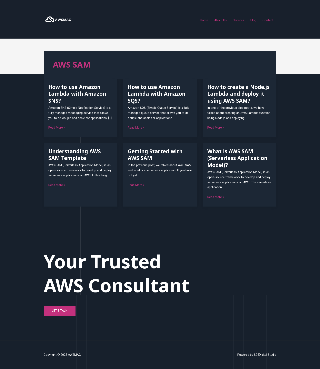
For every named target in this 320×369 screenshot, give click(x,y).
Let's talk (59, 310)
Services (238, 20)
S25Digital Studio (265, 355)
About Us (220, 20)
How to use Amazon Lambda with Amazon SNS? (77, 93)
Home (204, 20)
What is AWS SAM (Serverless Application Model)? (237, 158)
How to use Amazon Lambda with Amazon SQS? (157, 93)
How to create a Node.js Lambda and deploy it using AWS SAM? (238, 93)
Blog (253, 20)
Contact (267, 20)
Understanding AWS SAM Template (74, 155)
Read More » (56, 127)
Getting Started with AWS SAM (155, 155)
